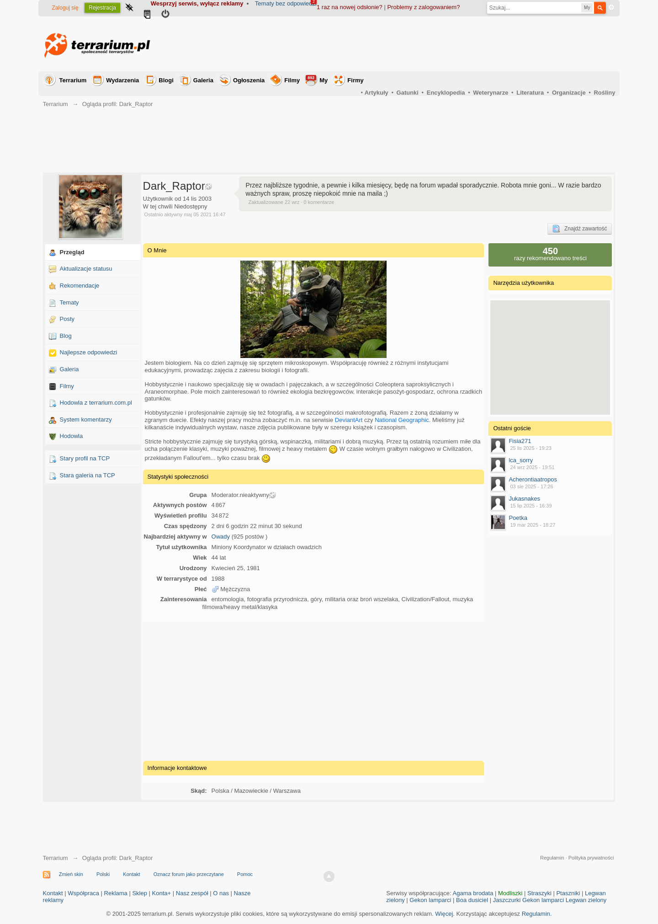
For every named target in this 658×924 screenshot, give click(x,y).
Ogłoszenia (249, 80)
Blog (66, 335)
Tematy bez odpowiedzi (286, 3)
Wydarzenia (122, 80)
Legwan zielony (586, 900)
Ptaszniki (568, 893)
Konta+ (161, 893)
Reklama (115, 893)
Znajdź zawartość (579, 228)
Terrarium (73, 80)
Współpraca (83, 893)
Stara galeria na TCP (87, 475)
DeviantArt (349, 420)
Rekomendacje (80, 285)
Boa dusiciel (472, 900)
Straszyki (539, 893)
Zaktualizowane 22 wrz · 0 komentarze (291, 202)
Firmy (355, 80)
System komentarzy (86, 419)
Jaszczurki (507, 900)
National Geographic (402, 420)
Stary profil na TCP (85, 458)
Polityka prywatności (591, 857)
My (317, 79)
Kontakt (131, 874)
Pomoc (245, 874)
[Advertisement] (448, 43)
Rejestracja (102, 8)
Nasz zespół (192, 893)
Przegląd (72, 252)
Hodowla (71, 436)
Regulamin (552, 857)
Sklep (139, 893)
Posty (67, 318)
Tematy (69, 302)
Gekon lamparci (430, 900)
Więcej (444, 913)
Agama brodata (473, 893)
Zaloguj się (65, 8)
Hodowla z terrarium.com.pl (96, 402)
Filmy (292, 80)
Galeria (203, 80)
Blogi (166, 80)
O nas (221, 893)
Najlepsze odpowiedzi (88, 352)
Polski (103, 874)
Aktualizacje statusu (86, 268)
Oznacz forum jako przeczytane (189, 874)
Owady (221, 536)
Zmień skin (71, 874)
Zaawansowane (611, 7)
